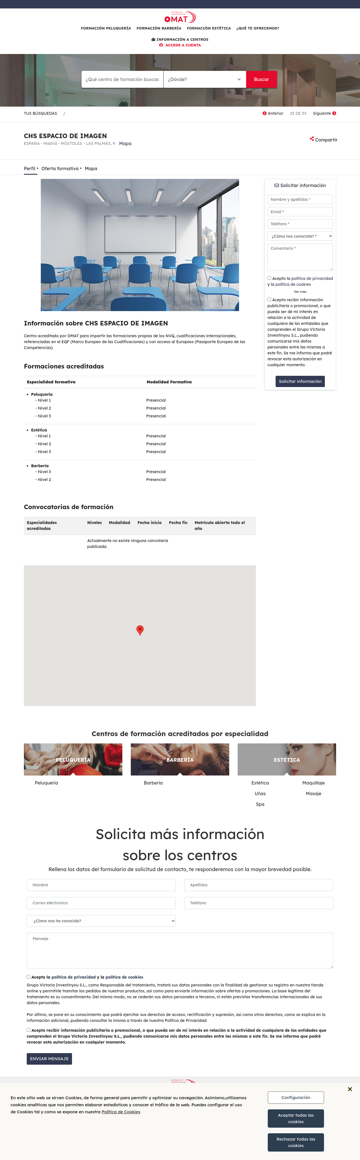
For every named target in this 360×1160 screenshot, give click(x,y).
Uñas (260, 793)
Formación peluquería (106, 28)
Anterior (273, 113)
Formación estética (209, 28)
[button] (140, 630)
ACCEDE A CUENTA (180, 45)
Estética (260, 783)
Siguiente (324, 113)
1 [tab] (140, 315)
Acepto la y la (300, 281)
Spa (260, 804)
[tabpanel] (139, 245)
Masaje (313, 793)
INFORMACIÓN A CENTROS (180, 39)
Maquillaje (313, 783)
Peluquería (46, 783)
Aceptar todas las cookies (296, 1118)
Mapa (125, 143)
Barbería (153, 783)
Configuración (296, 1097)
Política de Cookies (121, 1111)
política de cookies (293, 284)
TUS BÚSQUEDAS (40, 113)
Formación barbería (158, 28)
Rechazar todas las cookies (295, 1142)
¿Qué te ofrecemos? (258, 28)
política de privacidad (312, 278)
